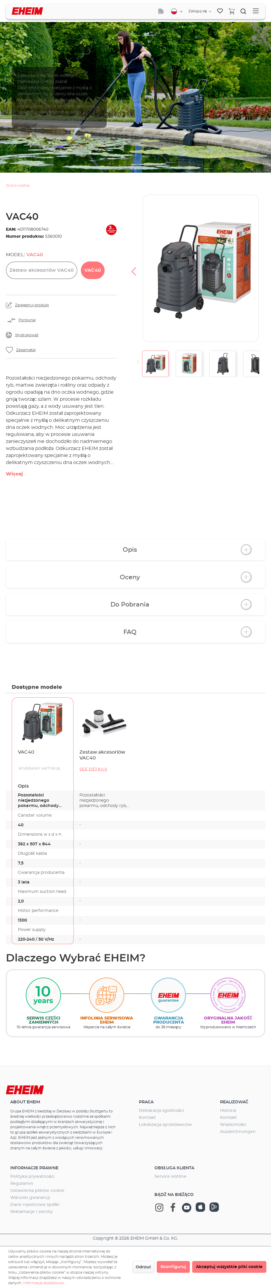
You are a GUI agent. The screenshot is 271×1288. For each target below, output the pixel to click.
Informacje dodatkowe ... (45, 1283)
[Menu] (255, 11)
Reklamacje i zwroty (31, 1212)
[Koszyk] (232, 11)
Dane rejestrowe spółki (34, 1205)
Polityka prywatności (32, 1177)
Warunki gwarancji (30, 1198)
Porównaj (27, 320)
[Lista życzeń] (220, 11)
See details (93, 769)
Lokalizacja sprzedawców (165, 1125)
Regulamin (21, 1184)
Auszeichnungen (238, 1132)
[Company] (161, 11)
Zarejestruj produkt (32, 305)
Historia (228, 1111)
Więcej (14, 474)
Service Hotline (170, 1177)
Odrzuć (143, 1267)
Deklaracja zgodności (161, 1111)
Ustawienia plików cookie (37, 1191)
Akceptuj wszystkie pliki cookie (229, 1267)
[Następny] (265, 268)
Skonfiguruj (173, 1267)
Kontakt (147, 1118)
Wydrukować (26, 335)
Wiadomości (233, 1125)
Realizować (234, 1102)
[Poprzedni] (133, 268)
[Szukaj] (243, 11)
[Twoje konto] (200, 11)
